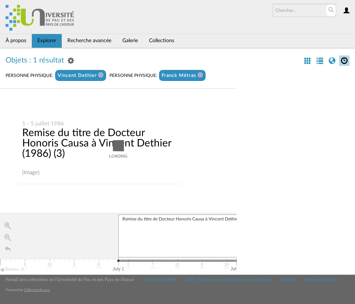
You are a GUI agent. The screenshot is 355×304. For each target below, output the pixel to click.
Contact (288, 279)
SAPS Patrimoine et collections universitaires (229, 279)
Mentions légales (321, 279)
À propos (16, 40)
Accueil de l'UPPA (160, 279)
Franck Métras (182, 75)
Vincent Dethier (81, 75)
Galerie (130, 40)
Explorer (46, 40)
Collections (161, 40)
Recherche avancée (89, 40)
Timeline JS (12, 270)
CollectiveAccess (37, 290)
